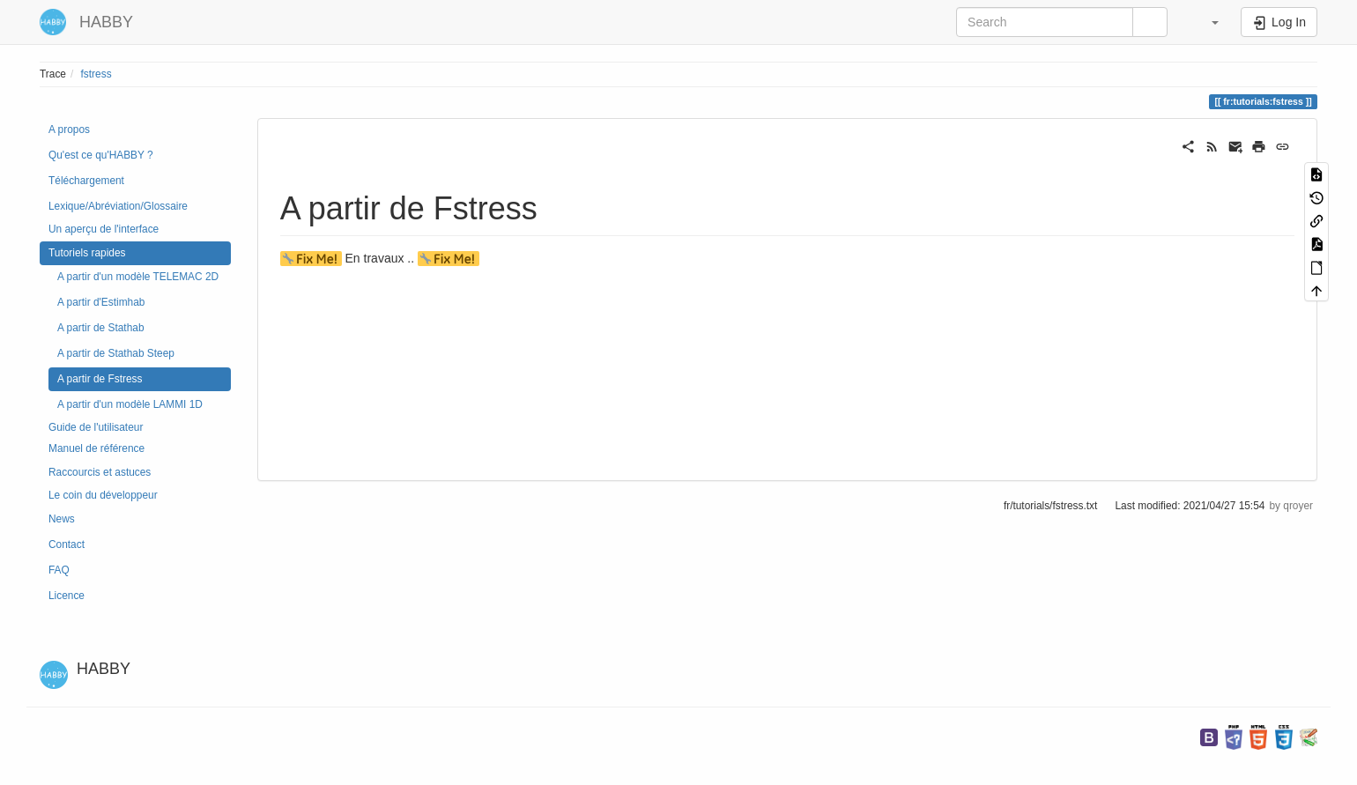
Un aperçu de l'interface (103, 229)
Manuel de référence (96, 448)
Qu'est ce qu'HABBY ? (100, 155)
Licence (66, 595)
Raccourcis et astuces (99, 472)
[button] (1206, 22)
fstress (96, 74)
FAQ (59, 570)
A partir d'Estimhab (101, 302)
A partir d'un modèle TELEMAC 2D (138, 276)
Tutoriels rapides (86, 253)
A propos (69, 129)
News (61, 519)
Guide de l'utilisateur (95, 427)
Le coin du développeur (103, 495)
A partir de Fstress (99, 379)
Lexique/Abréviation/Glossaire (118, 206)
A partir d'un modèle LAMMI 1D (130, 404)
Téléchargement (86, 180)
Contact (66, 544)
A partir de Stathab (101, 328)
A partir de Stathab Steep (115, 353)
